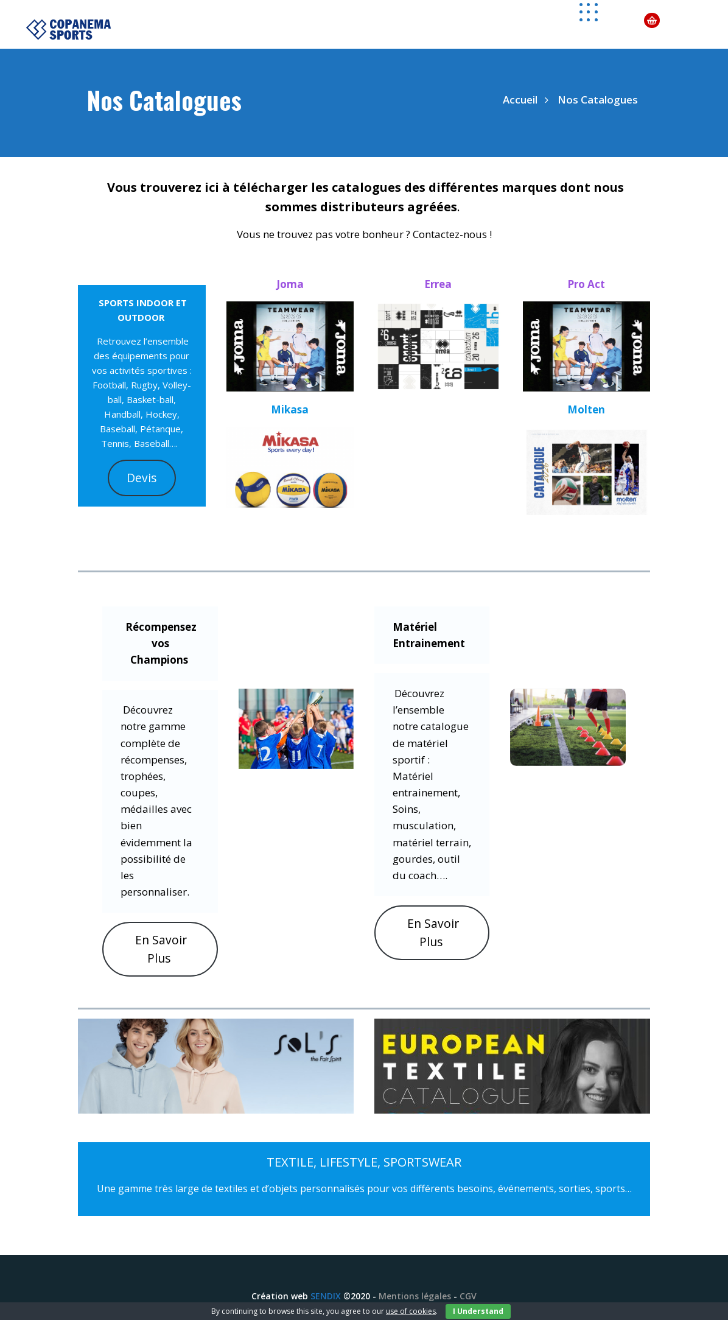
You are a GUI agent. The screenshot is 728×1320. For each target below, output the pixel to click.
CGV (468, 1296)
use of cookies (411, 1311)
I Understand (478, 1311)
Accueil (520, 100)
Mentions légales (415, 1296)
